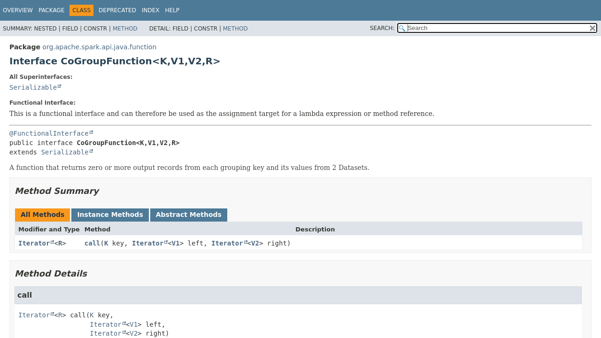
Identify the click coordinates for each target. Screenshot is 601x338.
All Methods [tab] (42, 214)
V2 (255, 243)
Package (51, 10)
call (92, 243)
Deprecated (117, 10)
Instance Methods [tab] (110, 214)
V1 (176, 243)
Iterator (34, 243)
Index (151, 10)
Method (125, 28)
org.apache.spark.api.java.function (99, 47)
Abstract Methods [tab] (189, 214)
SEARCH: (382, 28)
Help (172, 10)
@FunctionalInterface (49, 133)
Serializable (33, 87)
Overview (18, 10)
